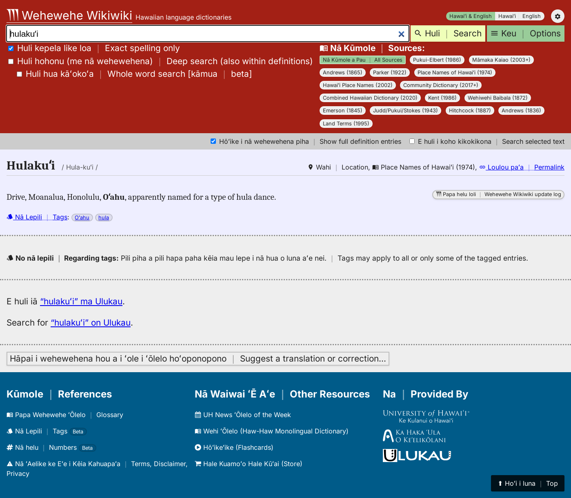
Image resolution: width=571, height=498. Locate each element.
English (531, 16)
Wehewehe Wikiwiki (69, 15)
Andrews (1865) (342, 72)
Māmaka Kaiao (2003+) (501, 59)
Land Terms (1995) (346, 123)
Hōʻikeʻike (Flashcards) (234, 447)
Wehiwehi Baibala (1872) (497, 97)
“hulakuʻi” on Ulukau (91, 322)
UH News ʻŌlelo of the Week (243, 415)
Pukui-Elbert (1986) (437, 59)
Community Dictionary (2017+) (441, 85)
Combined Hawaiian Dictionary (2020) (370, 97)
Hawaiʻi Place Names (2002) (357, 85)
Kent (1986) (442, 97)
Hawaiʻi (507, 16)
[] (134, 74)
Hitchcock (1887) (470, 110)
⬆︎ (528, 483)
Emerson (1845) (342, 110)
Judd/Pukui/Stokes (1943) (405, 110)
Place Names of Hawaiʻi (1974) (455, 72)
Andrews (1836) (521, 110)
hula (103, 217)
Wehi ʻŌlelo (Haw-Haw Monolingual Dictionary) (272, 431)
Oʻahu (82, 217)
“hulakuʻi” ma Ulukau (81, 301)
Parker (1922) (390, 72)
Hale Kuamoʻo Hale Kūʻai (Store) (248, 464)
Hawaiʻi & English (470, 16)
